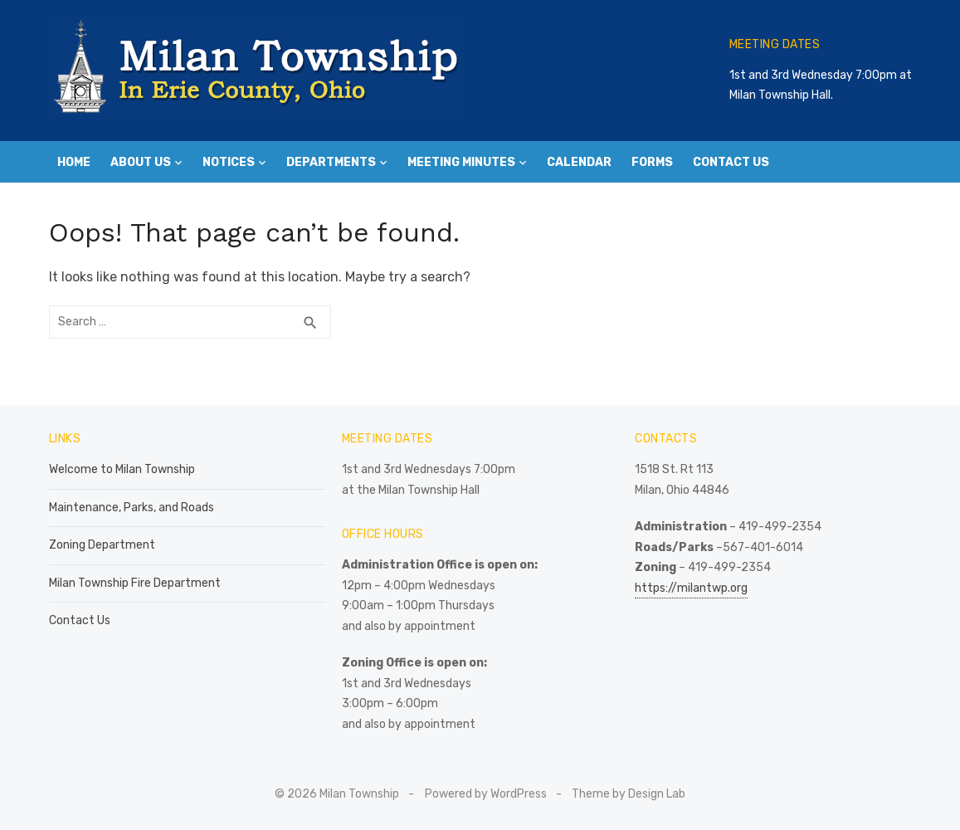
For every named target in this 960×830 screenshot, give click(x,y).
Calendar (579, 162)
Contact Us (731, 162)
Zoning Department (102, 545)
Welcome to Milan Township (122, 469)
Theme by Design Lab (628, 794)
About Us (140, 162)
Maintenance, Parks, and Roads (131, 507)
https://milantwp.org (691, 588)
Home (73, 162)
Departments (331, 162)
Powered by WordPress (486, 794)
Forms (652, 162)
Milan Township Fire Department (135, 583)
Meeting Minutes (461, 162)
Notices (228, 162)
